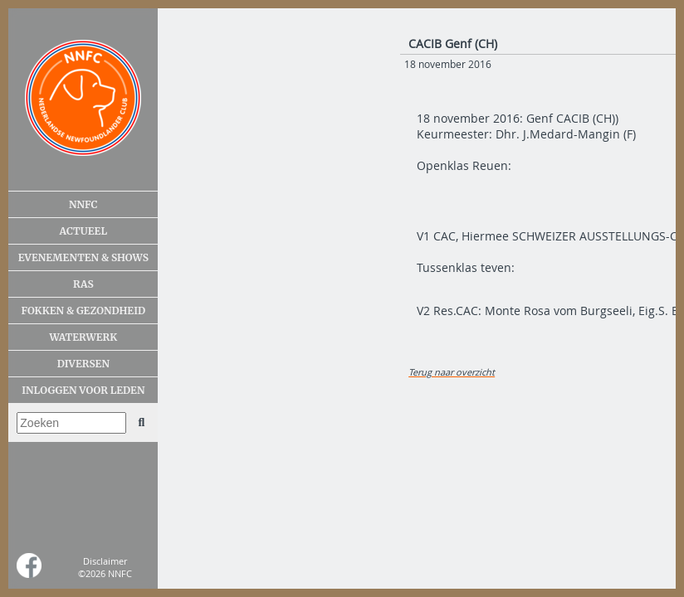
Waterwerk (83, 337)
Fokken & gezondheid (84, 310)
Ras (83, 284)
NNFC (83, 204)
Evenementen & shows (83, 257)
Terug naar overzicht (451, 372)
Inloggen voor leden (83, 390)
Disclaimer (105, 561)
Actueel (83, 231)
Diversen (83, 363)
